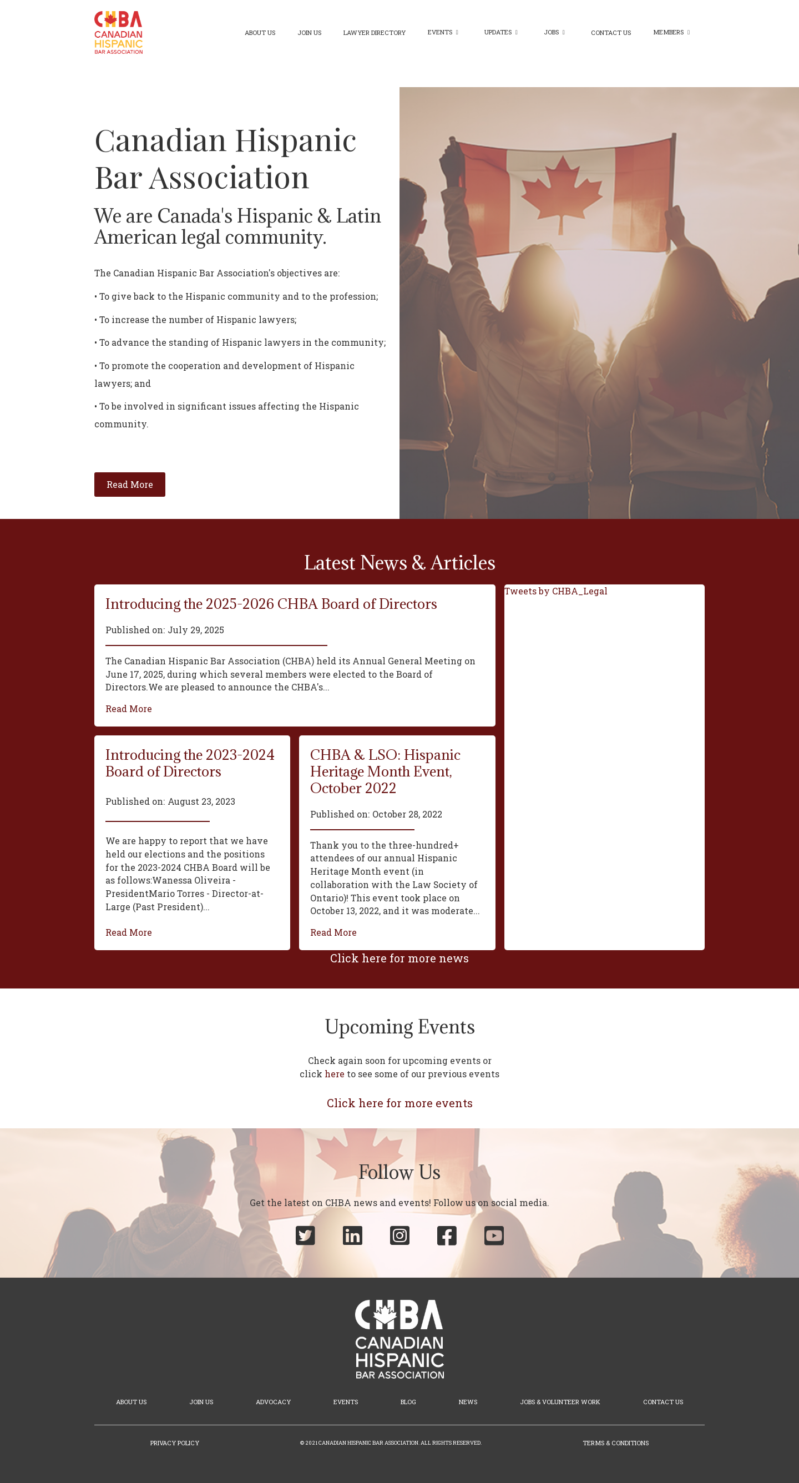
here (335, 1074)
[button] (445, 32)
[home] (118, 32)
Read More (128, 708)
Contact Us (611, 32)
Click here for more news (399, 958)
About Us (260, 32)
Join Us (309, 32)
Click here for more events (400, 1103)
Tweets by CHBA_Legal (556, 591)
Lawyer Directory (374, 32)
